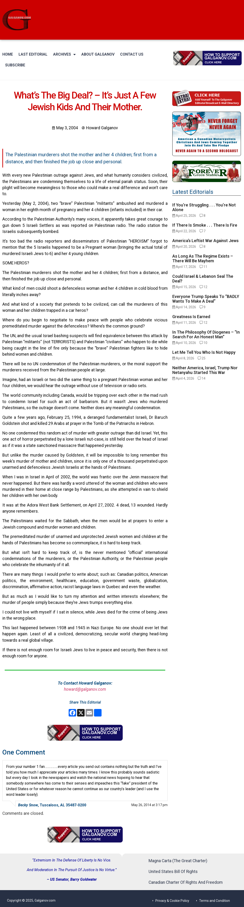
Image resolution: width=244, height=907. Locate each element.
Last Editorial (33, 54)
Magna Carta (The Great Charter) (178, 860)
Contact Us (131, 54)
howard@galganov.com (85, 689)
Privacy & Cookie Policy (172, 901)
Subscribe (15, 65)
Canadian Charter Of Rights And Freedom (186, 882)
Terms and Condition (214, 901)
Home (7, 54)
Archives (64, 54)
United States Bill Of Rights (173, 871)
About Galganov (97, 54)
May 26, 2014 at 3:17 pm (149, 805)
